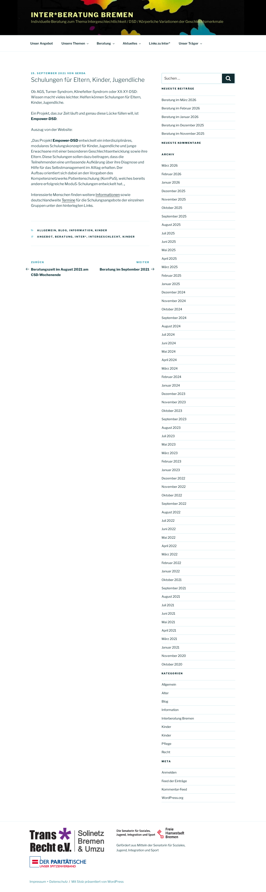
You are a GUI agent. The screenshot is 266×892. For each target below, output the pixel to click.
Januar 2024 (171, 385)
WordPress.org (172, 798)
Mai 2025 (169, 250)
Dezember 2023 (173, 394)
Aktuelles (132, 43)
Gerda (80, 73)
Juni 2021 (168, 613)
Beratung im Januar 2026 (180, 117)
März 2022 (169, 554)
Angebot (45, 236)
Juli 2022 (168, 520)
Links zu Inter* (159, 43)
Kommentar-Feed (174, 789)
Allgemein (46, 230)
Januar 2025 (171, 284)
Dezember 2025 (173, 191)
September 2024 (174, 318)
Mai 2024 (169, 351)
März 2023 (170, 453)
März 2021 (169, 639)
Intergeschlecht (104, 236)
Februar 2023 (171, 461)
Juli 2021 (168, 605)
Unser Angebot (41, 43)
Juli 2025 (168, 233)
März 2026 (170, 165)
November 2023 (174, 402)
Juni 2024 (169, 343)
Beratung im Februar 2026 (181, 108)
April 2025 (169, 258)
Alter (165, 693)
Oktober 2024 (172, 309)
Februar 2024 (171, 377)
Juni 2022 (169, 529)
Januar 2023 (171, 470)
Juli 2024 (168, 334)
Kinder (101, 230)
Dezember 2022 (173, 478)
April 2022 (169, 546)
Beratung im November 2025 (183, 133)
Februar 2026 (171, 174)
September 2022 (174, 503)
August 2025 (171, 225)
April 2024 (169, 360)
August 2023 (171, 427)
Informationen (108, 195)
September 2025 (174, 216)
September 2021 (174, 588)
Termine (68, 200)
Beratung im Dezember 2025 (183, 125)
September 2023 (174, 419)
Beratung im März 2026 (179, 100)
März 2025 (170, 267)
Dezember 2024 (173, 292)
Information (81, 230)
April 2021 (169, 630)
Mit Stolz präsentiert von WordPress (97, 881)
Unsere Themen (75, 43)
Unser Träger (191, 43)
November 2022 (174, 486)
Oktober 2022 (172, 495)
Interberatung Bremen (178, 718)
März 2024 (170, 368)
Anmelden (169, 772)
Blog (62, 230)
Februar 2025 (171, 275)
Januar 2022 (171, 571)
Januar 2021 (170, 647)
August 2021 (171, 596)
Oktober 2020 (172, 664)
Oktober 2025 (172, 208)
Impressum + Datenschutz (49, 881)
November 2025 (174, 199)
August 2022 (171, 512)
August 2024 (171, 326)
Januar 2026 (171, 182)
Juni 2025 (169, 241)
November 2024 (174, 301)
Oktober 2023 (172, 411)
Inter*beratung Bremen (82, 15)
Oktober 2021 (172, 580)
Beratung (106, 43)
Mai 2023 (169, 444)
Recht (166, 752)
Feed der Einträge (174, 781)
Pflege (166, 744)
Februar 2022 (171, 563)
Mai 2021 (168, 622)
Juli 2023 (168, 436)
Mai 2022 (168, 537)
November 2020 (174, 656)
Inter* (81, 236)
